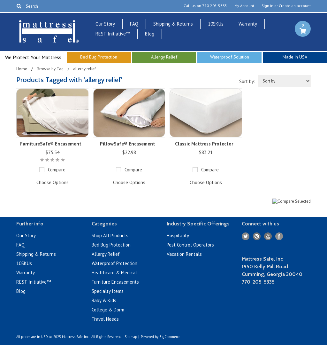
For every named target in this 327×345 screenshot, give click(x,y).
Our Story (105, 24)
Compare (56, 170)
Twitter (246, 236)
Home (21, 69)
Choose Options (52, 182)
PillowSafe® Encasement (127, 144)
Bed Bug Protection (111, 245)
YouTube (268, 236)
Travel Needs (105, 319)
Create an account (295, 6)
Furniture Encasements (115, 282)
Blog (149, 34)
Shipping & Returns (173, 24)
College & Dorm (108, 310)
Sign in (267, 6)
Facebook (279, 236)
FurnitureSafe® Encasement (50, 144)
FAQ (134, 24)
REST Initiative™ (112, 34)
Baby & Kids (104, 300)
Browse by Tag (50, 69)
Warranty (248, 24)
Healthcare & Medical (114, 273)
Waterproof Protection (114, 263)
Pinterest (257, 236)
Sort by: (247, 81)
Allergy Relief (106, 254)
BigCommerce (169, 336)
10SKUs (216, 24)
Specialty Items (108, 291)
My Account (244, 6)
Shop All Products (110, 235)
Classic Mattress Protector (204, 144)
